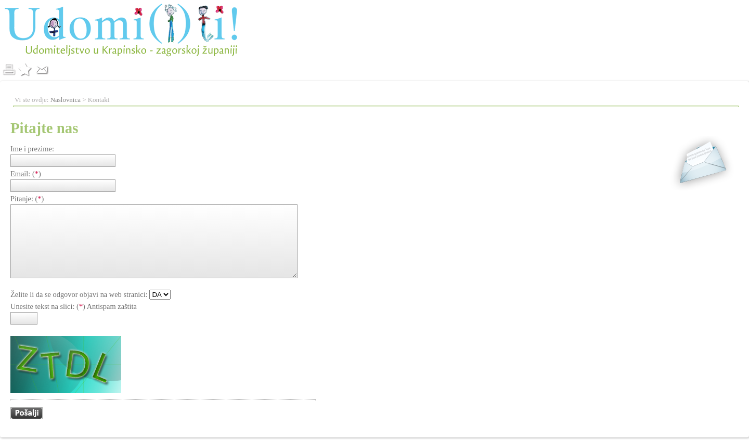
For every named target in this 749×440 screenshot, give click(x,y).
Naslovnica (65, 99)
